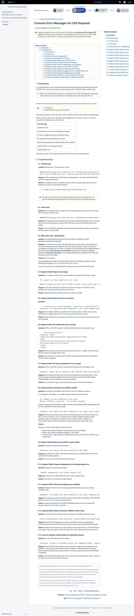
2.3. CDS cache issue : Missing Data (55, 56)
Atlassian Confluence (66, 608)
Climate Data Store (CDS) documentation (60, 290)
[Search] (95, 2)
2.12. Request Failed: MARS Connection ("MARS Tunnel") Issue (64, 75)
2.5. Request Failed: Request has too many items (59, 60)
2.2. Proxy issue (49, 54)
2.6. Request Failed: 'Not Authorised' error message (60, 62)
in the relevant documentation (61, 500)
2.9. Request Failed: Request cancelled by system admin (62, 69)
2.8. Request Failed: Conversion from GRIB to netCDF (61, 67)
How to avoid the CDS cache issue (65, 263)
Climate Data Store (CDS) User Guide (51, 19)
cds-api (80, 591)
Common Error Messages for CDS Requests (62, 23)
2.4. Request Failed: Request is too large (57, 58)
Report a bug (96, 608)
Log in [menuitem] (130, 2)
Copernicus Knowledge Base (17, 7)
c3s (70, 591)
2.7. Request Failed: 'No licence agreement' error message (62, 64)
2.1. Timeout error (49, 52)
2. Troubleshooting (45, 50)
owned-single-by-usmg (91, 591)
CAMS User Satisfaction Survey (95, 595)
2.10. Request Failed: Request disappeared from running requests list (66, 71)
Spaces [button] (10, 2)
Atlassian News (106, 608)
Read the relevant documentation (55, 505)
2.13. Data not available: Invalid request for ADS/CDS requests (64, 77)
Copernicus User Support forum (76, 527)
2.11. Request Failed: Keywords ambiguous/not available (62, 73)
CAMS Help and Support (92, 598)
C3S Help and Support (74, 598)
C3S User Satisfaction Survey (74, 595)
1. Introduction (44, 48)
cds (75, 591)
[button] (3, 2)
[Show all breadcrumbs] (36, 19)
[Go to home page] (6, 2)
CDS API (67, 110)
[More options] (129, 19)
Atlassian (82, 612)
